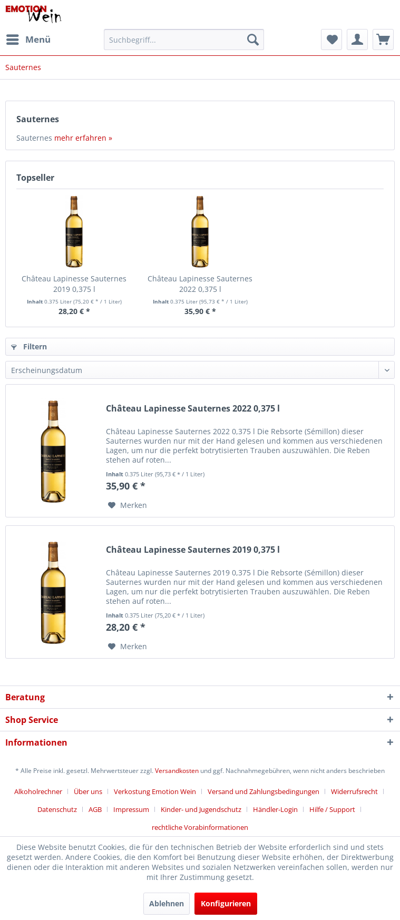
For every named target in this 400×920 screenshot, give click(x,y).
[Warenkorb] (383, 39)
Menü (28, 38)
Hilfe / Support (332, 809)
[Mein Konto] (357, 39)
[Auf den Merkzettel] (127, 505)
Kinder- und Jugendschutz (201, 809)
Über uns (88, 791)
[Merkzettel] (331, 39)
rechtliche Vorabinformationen (200, 827)
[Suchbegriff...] (184, 39)
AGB (95, 809)
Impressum (131, 809)
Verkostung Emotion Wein (155, 791)
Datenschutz (57, 809)
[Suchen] (253, 39)
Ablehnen (166, 903)
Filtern (29, 346)
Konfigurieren (226, 903)
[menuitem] (28, 39)
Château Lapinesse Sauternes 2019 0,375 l (74, 283)
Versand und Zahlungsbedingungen (263, 791)
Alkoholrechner (38, 791)
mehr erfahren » (83, 138)
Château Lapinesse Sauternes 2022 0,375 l (200, 283)
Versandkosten (177, 770)
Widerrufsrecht (354, 791)
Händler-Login (275, 809)
